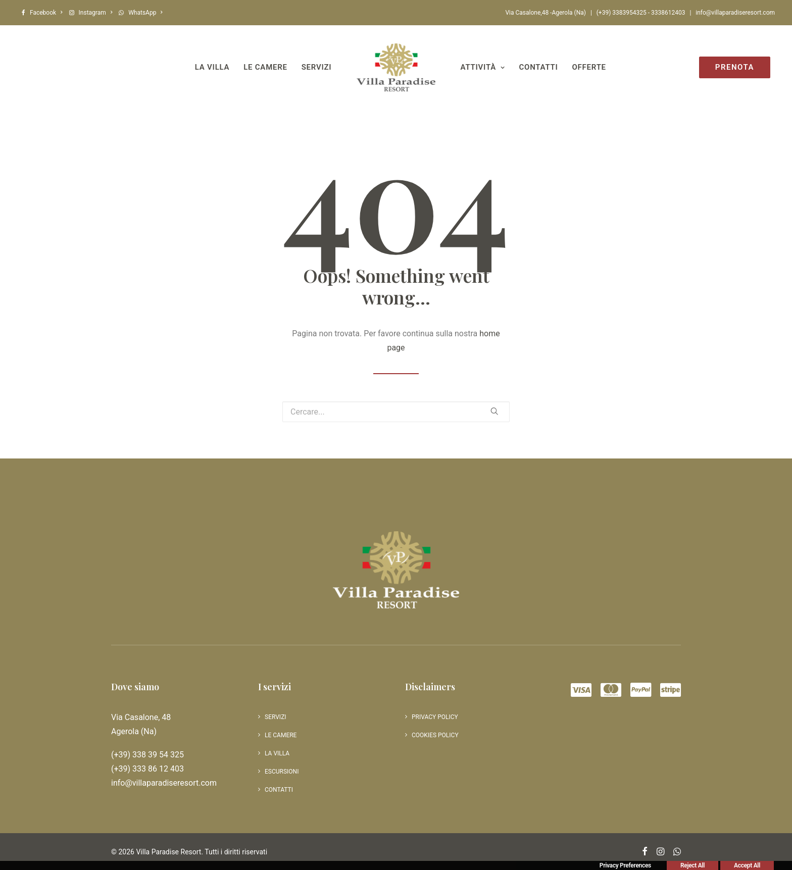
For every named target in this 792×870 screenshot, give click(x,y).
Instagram (96, 12)
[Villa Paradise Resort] (396, 67)
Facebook (46, 12)
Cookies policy (435, 735)
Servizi (317, 67)
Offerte (589, 67)
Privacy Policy (435, 717)
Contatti (538, 67)
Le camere (265, 67)
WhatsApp (145, 12)
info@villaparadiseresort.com (735, 12)
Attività (483, 67)
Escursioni (282, 771)
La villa (212, 67)
